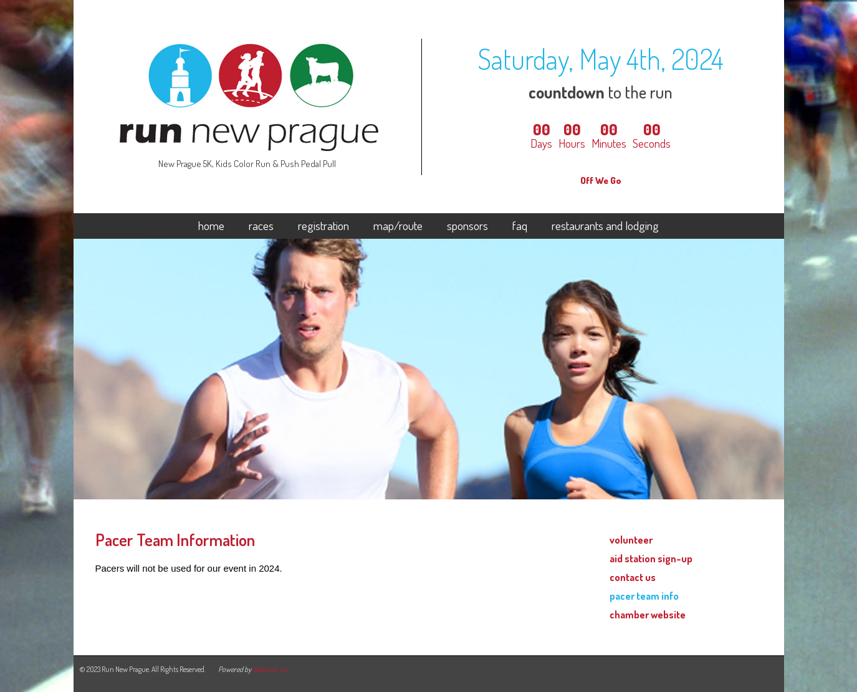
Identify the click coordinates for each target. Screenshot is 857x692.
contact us (633, 577)
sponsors (467, 226)
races (261, 226)
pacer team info (644, 595)
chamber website (648, 614)
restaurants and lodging (605, 226)
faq (519, 226)
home (211, 226)
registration (323, 226)
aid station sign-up (651, 558)
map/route (398, 226)
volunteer (631, 539)
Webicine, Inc (270, 669)
